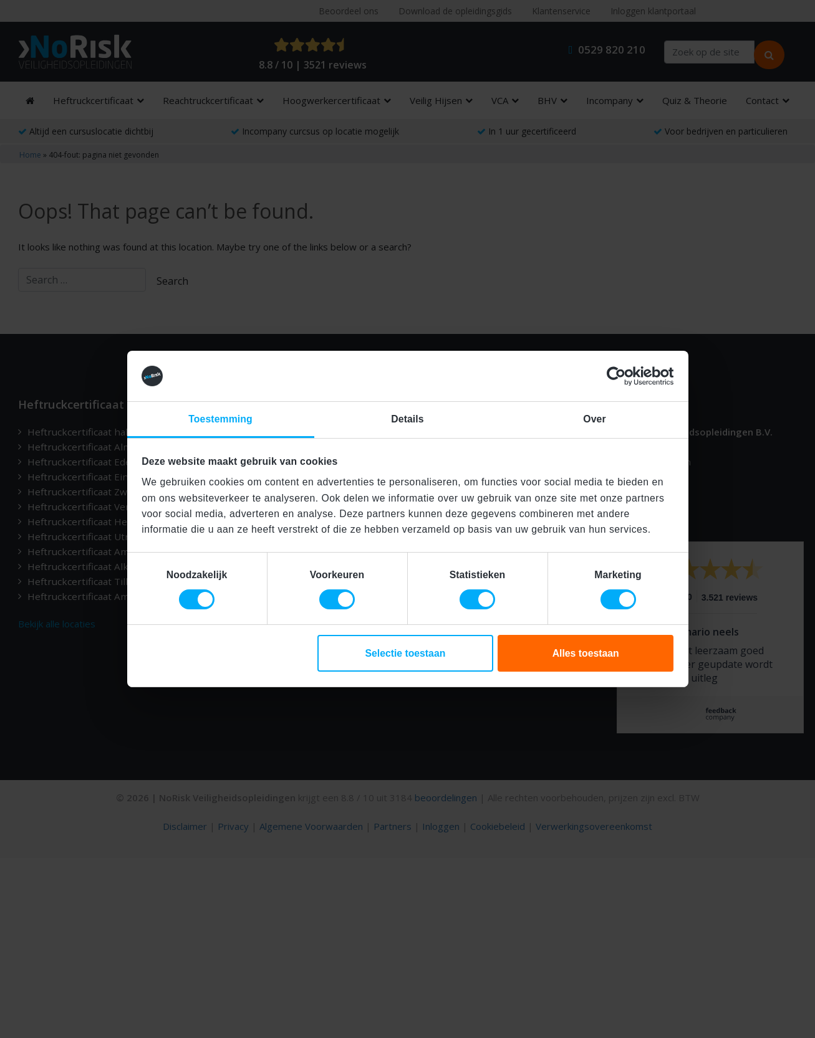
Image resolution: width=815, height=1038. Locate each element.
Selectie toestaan (405, 653)
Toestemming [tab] (220, 419)
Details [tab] (407, 419)
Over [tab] (594, 419)
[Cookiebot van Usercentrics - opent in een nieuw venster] (618, 376)
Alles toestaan (585, 653)
